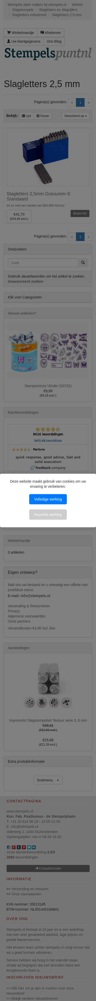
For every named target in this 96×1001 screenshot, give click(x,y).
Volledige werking (48, 499)
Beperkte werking (48, 515)
